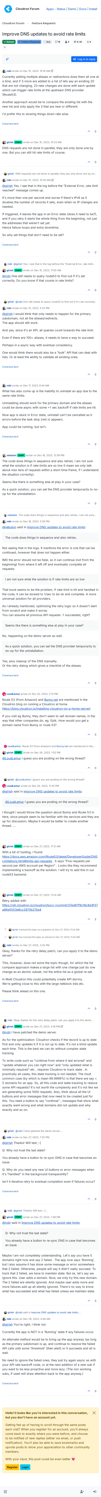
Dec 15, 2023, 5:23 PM (36, 308)
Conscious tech (10, 123)
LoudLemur (13, 693)
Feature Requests (29, 41)
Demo (72, 9)
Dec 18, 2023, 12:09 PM (50, 455)
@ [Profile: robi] (6, 276)
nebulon (11, 455)
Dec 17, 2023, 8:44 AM (36, 385)
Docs (82, 9)
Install (93, 9)
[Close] (94, 1413)
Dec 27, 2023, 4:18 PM (47, 1026)
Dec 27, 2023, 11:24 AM (47, 894)
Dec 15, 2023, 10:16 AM (36, 70)
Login (25, 1467)
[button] (5, 1492)
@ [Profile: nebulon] (9, 527)
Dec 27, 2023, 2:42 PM (36, 945)
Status (61, 9)
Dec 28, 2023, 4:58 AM (36, 1318)
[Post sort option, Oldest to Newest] (7, 59)
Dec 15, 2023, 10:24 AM (48, 142)
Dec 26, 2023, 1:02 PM (47, 752)
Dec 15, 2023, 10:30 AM (37, 179)
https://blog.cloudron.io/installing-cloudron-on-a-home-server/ (46, 708)
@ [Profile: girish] (7, 186)
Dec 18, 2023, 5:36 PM (36, 521)
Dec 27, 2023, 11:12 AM (47, 846)
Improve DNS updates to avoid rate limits (56, 527)
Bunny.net (51, 700)
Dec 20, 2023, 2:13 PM (45, 693)
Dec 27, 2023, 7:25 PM (36, 1137)
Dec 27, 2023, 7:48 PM (47, 1217)
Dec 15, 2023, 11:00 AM (47, 270)
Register (12, 1467)
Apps (50, 9)
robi (9, 70)
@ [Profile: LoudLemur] (11, 758)
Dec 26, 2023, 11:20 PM (45, 785)
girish (10, 142)
